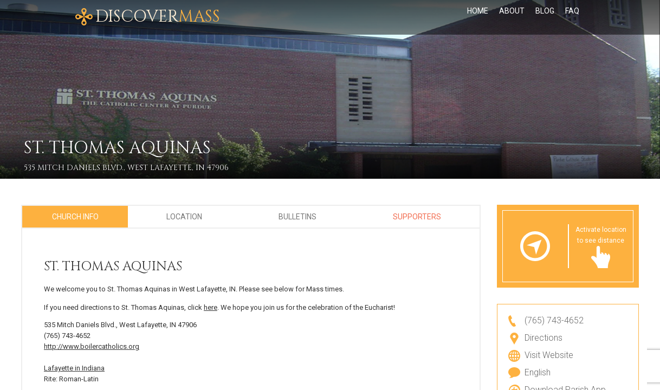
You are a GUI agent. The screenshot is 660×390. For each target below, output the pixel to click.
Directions (543, 338)
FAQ (572, 17)
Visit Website (549, 355)
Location (184, 216)
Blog (544, 17)
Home (477, 17)
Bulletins (297, 216)
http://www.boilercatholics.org (91, 346)
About (512, 17)
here (210, 307)
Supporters (417, 216)
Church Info (75, 216)
